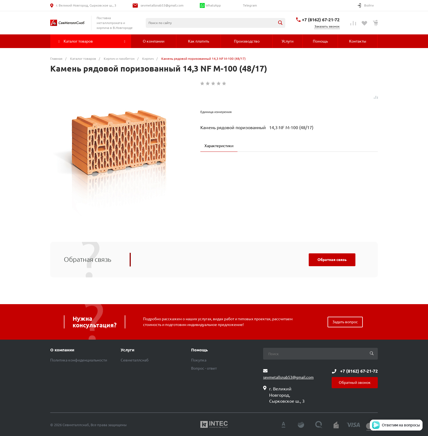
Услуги (127, 350)
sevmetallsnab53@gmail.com (162, 5)
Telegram (249, 5)
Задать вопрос (345, 322)
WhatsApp (210, 5)
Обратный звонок (355, 382)
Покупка (198, 360)
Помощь (199, 350)
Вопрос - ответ (204, 368)
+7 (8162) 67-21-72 (321, 19)
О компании (62, 350)
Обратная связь (332, 259)
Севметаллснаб (134, 360)
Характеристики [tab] (218, 146)
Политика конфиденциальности (78, 360)
